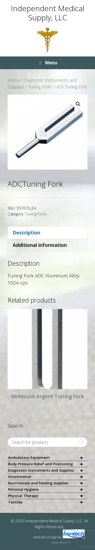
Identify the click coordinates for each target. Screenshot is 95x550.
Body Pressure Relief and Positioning (47, 464)
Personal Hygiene (47, 489)
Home (14, 80)
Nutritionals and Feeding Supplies (47, 483)
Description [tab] (26, 232)
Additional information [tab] (40, 245)
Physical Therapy (47, 496)
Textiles (47, 502)
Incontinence (47, 477)
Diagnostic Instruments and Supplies (47, 470)
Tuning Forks (40, 87)
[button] (78, 104)
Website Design (45, 537)
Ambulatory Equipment (47, 458)
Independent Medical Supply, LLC (47, 13)
